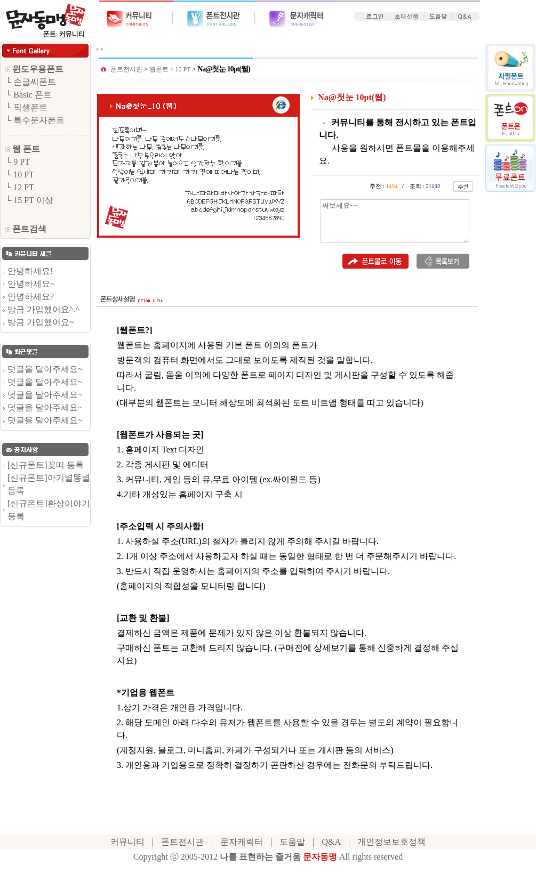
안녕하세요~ (31, 283)
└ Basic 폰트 (28, 94)
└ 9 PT (17, 161)
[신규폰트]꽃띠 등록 (45, 465)
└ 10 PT (19, 174)
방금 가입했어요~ (40, 322)
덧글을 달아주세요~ (45, 369)
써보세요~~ (395, 221)
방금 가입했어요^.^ (43, 309)
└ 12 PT (19, 187)
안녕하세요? (30, 296)
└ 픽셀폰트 (26, 107)
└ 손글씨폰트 (30, 81)
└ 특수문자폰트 (35, 120)
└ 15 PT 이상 (29, 200)
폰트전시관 (126, 69)
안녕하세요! (30, 271)
